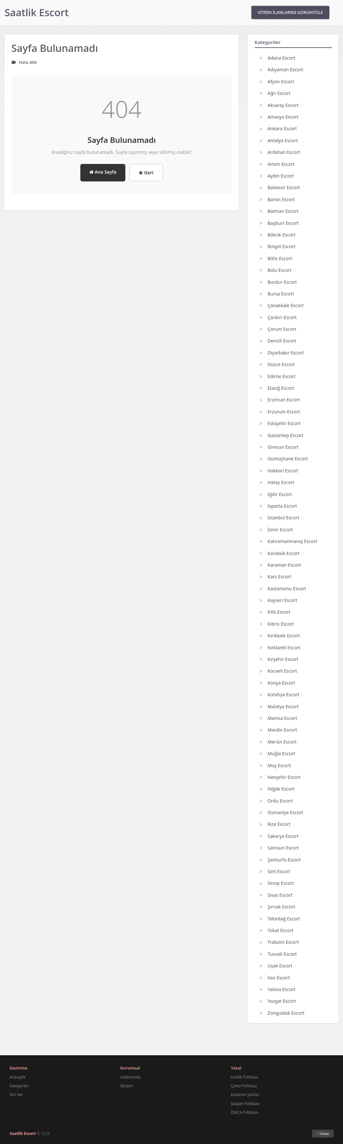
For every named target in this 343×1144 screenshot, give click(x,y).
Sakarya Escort (279, 836)
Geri (146, 172)
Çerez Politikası (244, 1086)
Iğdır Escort (276, 494)
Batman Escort (279, 211)
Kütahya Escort (279, 694)
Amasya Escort (279, 117)
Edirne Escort (278, 376)
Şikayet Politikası (245, 1103)
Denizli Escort (278, 341)
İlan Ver (16, 1094)
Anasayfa (18, 1077)
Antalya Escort (279, 140)
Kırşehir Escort (279, 659)
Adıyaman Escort (281, 69)
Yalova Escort (277, 989)
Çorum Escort (278, 329)
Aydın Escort (277, 176)
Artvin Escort (277, 164)
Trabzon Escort (279, 942)
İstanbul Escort (279, 517)
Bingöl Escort (277, 246)
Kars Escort (275, 576)
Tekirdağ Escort (280, 919)
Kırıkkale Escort (280, 635)
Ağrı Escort (275, 93)
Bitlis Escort (276, 258)
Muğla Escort (277, 753)
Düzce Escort (277, 364)
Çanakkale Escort (282, 305)
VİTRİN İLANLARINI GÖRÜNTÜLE (290, 12)
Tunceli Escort (278, 954)
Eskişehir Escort (280, 423)
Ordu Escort (276, 801)
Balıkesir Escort (280, 187)
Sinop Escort (277, 883)
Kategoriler (19, 1086)
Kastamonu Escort (283, 588)
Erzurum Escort (280, 412)
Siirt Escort (275, 871)
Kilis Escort (275, 612)
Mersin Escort (278, 742)
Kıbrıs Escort (277, 624)
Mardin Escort (278, 730)
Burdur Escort (278, 282)
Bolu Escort (276, 270)
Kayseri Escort (278, 600)
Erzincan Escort (280, 400)
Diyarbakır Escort (282, 353)
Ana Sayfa (103, 172)
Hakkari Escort (279, 471)
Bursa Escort (277, 294)
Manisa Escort (278, 718)
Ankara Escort (278, 128)
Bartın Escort (277, 199)
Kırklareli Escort (280, 647)
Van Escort (275, 978)
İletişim (126, 1086)
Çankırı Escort (278, 317)
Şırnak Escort (277, 907)
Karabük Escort (280, 553)
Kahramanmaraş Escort (288, 541)
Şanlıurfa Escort (280, 860)
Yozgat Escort (278, 1001)
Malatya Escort (279, 706)
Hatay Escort (277, 482)
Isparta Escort (278, 506)
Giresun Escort (279, 447)
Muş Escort (275, 765)
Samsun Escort (279, 848)
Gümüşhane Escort (284, 459)
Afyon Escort (277, 81)
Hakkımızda (130, 1077)
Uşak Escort (276, 966)
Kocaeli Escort (278, 671)
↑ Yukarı (322, 1134)
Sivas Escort (276, 895)
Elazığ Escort (277, 388)
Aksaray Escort (279, 105)
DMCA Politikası (244, 1112)
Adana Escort (277, 58)
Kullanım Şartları (245, 1094)
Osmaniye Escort (281, 812)
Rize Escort (275, 824)
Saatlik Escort (37, 12)
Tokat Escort (276, 930)
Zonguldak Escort (282, 1013)
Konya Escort (277, 683)
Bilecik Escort (277, 235)
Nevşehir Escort (280, 777)
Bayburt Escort (279, 223)
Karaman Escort (280, 565)
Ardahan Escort (280, 152)
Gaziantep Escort (281, 435)
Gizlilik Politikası (244, 1077)
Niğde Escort (277, 789)
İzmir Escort (276, 529)
